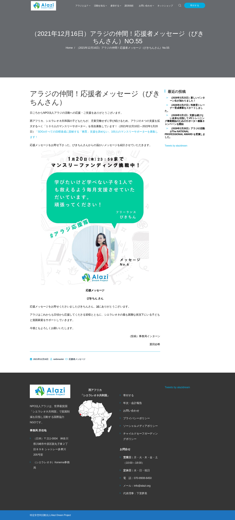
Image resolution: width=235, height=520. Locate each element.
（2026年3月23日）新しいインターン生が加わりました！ (187, 99)
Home (69, 47)
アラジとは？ (82, 5)
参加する (114, 5)
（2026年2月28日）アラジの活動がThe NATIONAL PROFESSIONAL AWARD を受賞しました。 (185, 132)
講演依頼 (129, 5)
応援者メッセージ (75, 359)
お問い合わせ (145, 5)
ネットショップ (165, 5)
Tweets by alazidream (176, 145)
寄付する (194, 5)
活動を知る (99, 5)
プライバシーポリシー (136, 418)
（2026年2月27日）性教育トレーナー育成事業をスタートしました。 (185, 108)
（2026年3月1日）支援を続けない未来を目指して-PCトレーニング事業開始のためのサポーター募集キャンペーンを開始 (185, 119)
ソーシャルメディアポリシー (140, 425)
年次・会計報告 (132, 403)
